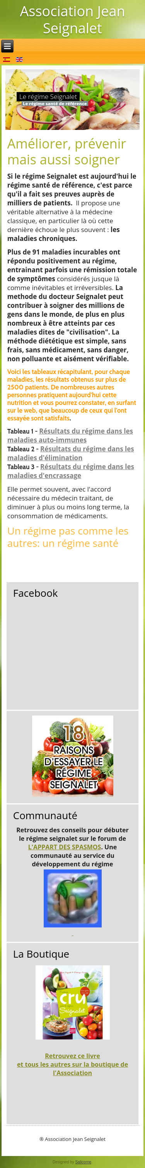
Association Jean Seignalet (72, 19)
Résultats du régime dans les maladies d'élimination (70, 453)
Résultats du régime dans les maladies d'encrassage (70, 471)
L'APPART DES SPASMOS (64, 847)
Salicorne (83, 1162)
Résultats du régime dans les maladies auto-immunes (70, 435)
